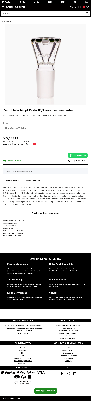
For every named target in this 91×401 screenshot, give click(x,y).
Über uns (22, 350)
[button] (72, 7)
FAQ (22, 356)
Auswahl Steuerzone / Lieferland (19, 144)
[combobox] (45, 128)
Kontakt (23, 348)
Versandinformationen (22, 358)
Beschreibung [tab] (13, 181)
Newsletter (22, 363)
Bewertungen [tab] (32, 181)
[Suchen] (43, 13)
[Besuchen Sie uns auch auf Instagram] (68, 374)
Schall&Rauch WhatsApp (68, 333)
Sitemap (68, 361)
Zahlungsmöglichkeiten (23, 361)
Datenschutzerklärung (68, 356)
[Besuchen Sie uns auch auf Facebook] (62, 374)
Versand (22, 142)
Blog (22, 353)
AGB (68, 348)
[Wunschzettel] (76, 7)
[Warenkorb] (79, 7)
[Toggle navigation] (3, 6)
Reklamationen (68, 353)
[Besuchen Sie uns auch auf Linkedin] (74, 374)
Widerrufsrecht (68, 350)
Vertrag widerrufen (45, 390)
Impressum (68, 358)
